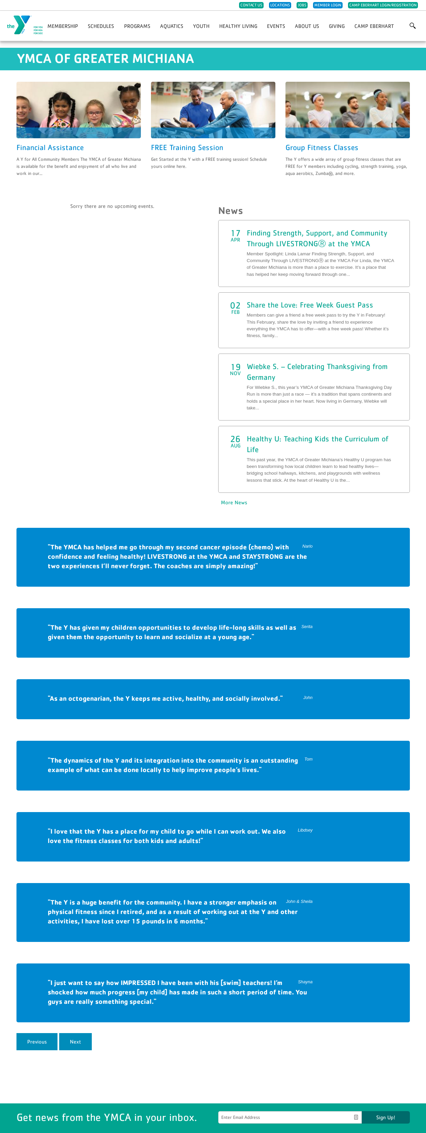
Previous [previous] (37, 1041)
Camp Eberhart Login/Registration (383, 5)
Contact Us (251, 5)
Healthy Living (238, 26)
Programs (137, 26)
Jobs (302, 5)
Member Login (327, 5)
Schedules (101, 26)
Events (276, 26)
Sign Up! (385, 1117)
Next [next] (75, 1041)
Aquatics (171, 26)
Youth (201, 26)
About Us (307, 26)
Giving (337, 26)
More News (234, 502)
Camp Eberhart (374, 26)
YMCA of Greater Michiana (39, 25)
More (412, 26)
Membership (62, 26)
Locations (280, 5)
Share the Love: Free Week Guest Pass (310, 304)
